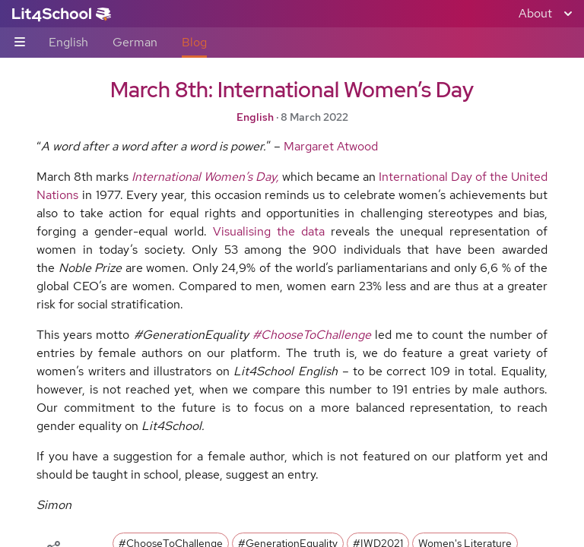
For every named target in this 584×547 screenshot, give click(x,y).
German (135, 42)
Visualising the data (269, 231)
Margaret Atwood (331, 146)
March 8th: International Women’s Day (292, 89)
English (68, 42)
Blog (194, 42)
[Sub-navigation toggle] (20, 42)
